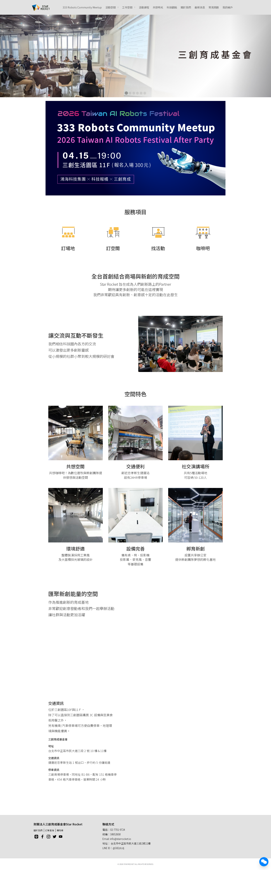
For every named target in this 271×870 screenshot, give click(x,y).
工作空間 (127, 7)
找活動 (158, 248)
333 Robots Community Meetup (82, 7)
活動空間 (110, 7)
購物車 (60, 830)
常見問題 (214, 7)
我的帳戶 (228, 7)
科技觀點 (172, 7)
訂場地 (68, 248)
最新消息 (200, 7)
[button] (20, 56)
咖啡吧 (203, 248)
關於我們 (186, 7)
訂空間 (113, 248)
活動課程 (144, 7)
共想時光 (158, 7)
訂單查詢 (49, 830)
